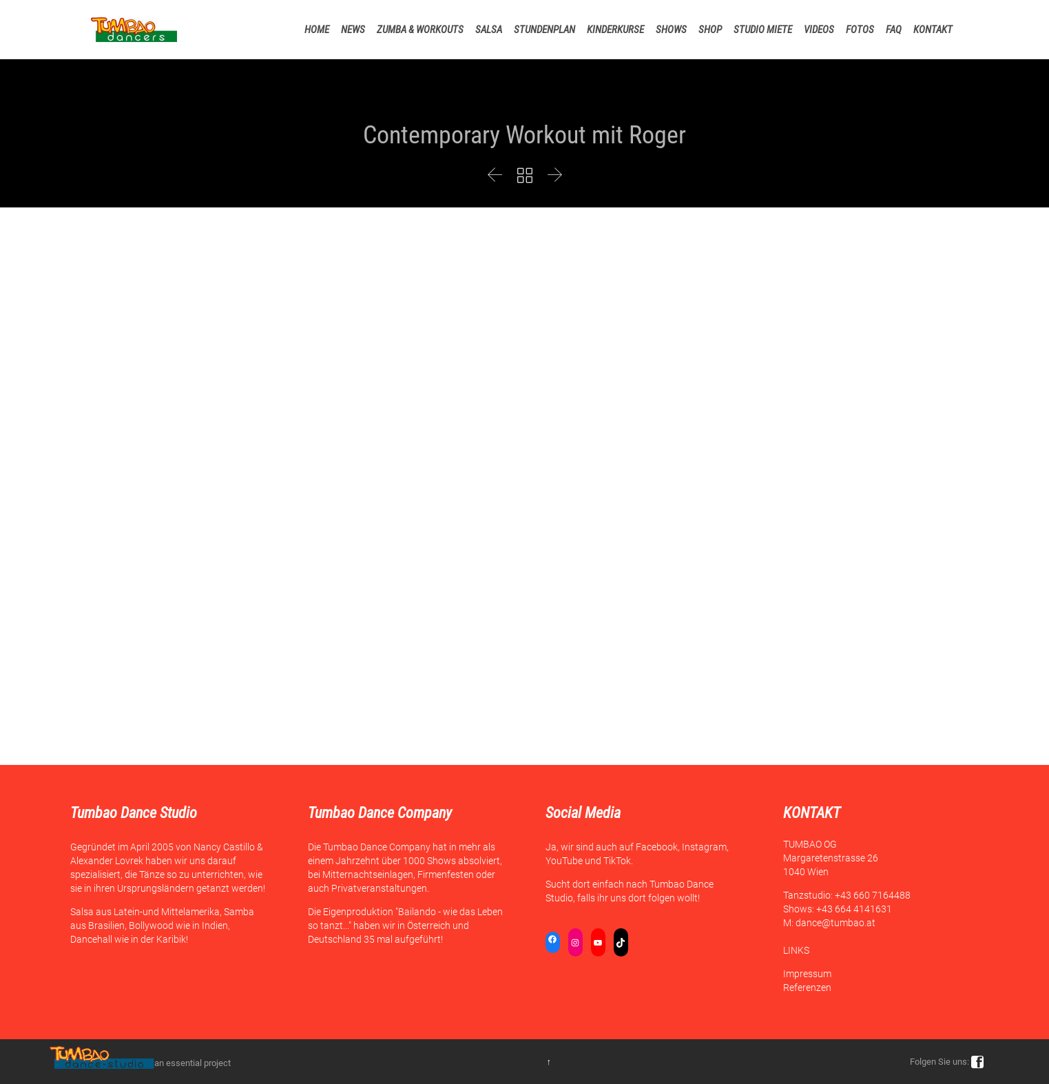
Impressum (807, 973)
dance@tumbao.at (835, 922)
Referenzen (807, 987)
